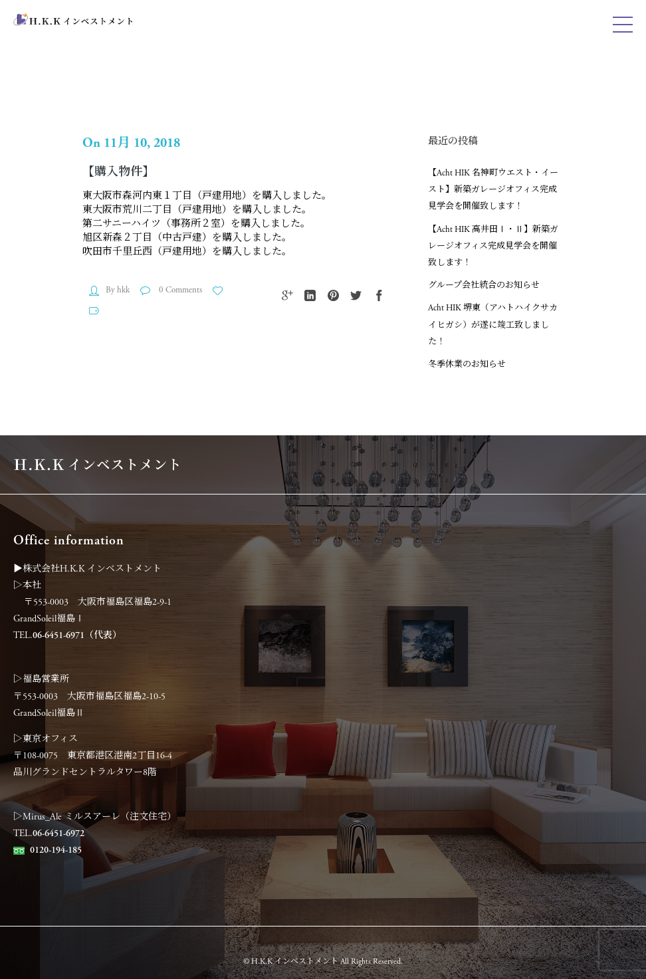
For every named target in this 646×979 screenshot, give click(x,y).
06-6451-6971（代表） (77, 635)
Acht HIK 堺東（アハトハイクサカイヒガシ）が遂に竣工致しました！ (493, 324)
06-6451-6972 (58, 833)
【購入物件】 (118, 171)
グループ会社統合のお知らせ (484, 285)
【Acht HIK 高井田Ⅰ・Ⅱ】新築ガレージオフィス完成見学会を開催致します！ (493, 246)
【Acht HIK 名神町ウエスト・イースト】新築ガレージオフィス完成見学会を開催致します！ (493, 189)
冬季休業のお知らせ (467, 364)
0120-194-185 (56, 850)
